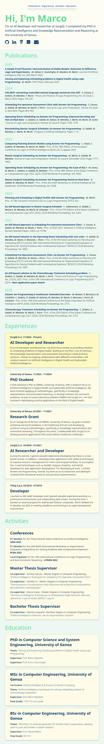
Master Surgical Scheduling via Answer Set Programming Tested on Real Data (47, 179)
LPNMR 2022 (51, 560)
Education (71, 6)
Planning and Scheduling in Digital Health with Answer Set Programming (44, 197)
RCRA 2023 (16, 552)
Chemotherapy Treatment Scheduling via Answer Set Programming (41, 309)
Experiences (48, 6)
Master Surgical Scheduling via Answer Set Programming (36, 155)
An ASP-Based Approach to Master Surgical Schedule (33, 206)
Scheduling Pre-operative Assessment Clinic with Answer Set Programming (46, 104)
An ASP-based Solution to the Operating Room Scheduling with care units (44, 236)
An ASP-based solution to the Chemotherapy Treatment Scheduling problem (46, 273)
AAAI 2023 (15, 541)
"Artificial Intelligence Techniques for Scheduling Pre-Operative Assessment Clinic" (50, 577)
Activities (59, 6)
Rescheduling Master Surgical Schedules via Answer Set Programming (43, 128)
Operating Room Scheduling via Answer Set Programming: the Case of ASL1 (46, 167)
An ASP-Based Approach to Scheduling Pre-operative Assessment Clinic (43, 224)
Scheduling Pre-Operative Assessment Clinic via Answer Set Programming (45, 254)
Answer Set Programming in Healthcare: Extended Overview (37, 294)
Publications (34, 6)
